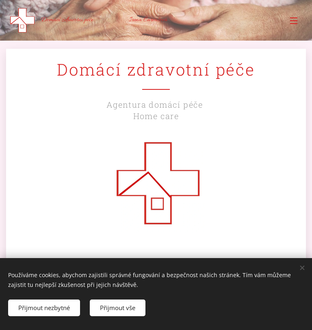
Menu (293, 20)
